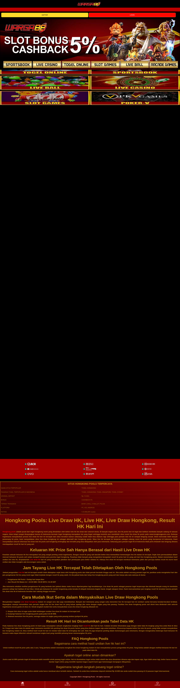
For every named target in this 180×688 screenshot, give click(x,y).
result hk (86, 626)
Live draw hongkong (29, 602)
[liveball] (135, 98)
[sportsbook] (45, 83)
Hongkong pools (9, 532)
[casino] (135, 83)
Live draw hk (35, 560)
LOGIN (132, 15)
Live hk (21, 572)
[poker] (45, 98)
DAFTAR (45, 15)
